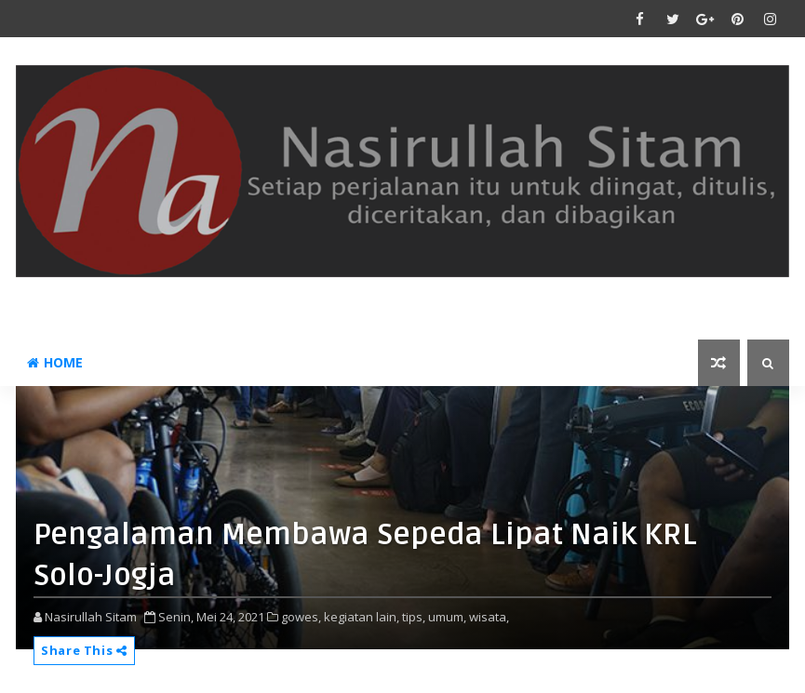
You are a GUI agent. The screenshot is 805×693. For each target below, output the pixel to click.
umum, (447, 616)
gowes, (301, 616)
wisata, (489, 616)
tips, (413, 616)
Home (55, 362)
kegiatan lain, (361, 616)
